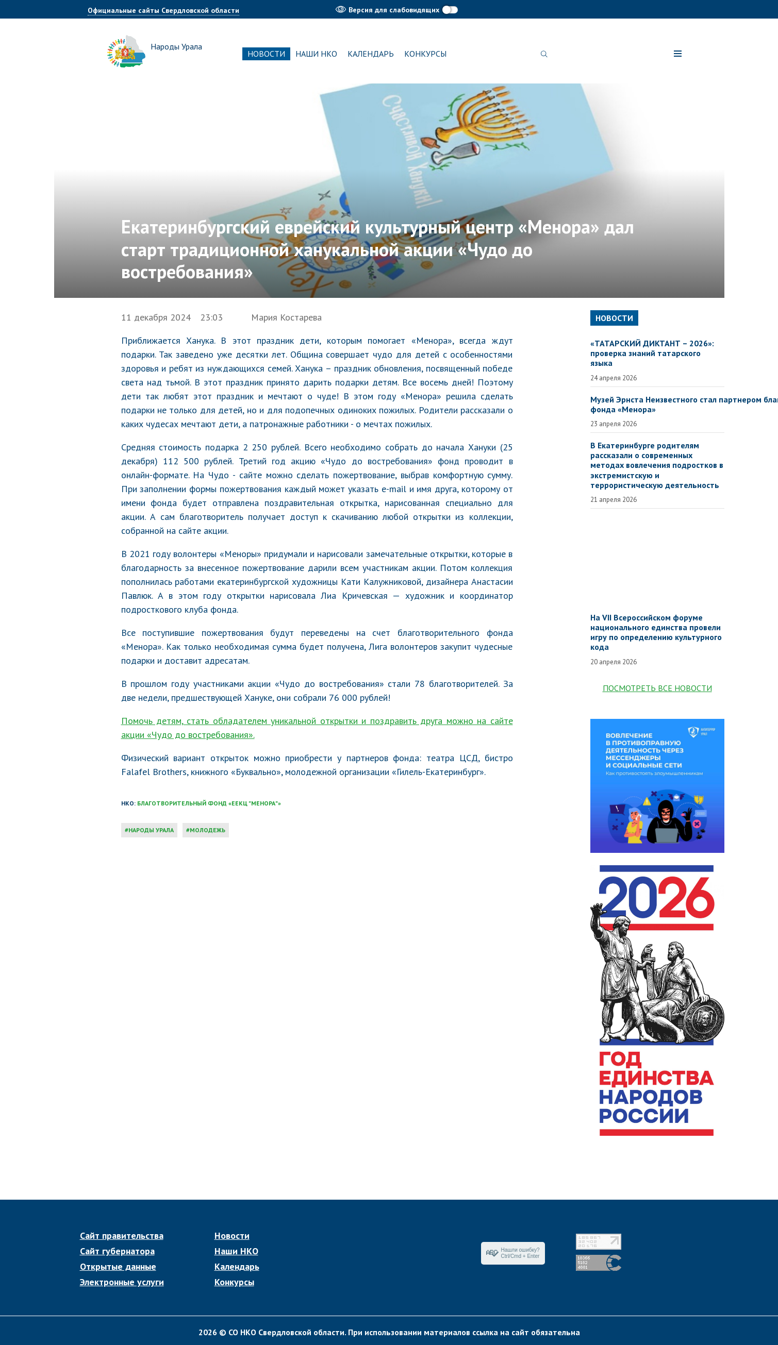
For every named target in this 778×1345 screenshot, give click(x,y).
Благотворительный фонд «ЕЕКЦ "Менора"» (209, 803)
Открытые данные (118, 1267)
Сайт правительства (121, 1236)
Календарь (370, 53)
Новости (266, 53)
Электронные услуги (122, 1282)
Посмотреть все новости (657, 688)
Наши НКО (316, 53)
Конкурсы (425, 53)
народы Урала (151, 830)
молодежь (207, 830)
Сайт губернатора (117, 1251)
